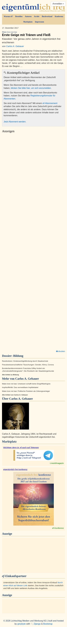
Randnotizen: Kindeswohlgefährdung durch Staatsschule (25, 361)
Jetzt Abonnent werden (15, 122)
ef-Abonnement (50, 103)
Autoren (28, 16)
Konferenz (59, 16)
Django (37, 624)
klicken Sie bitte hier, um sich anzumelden (31, 88)
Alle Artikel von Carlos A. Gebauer (15, 395)
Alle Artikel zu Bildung (10, 375)
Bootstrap (47, 624)
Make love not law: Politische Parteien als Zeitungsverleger (26, 391)
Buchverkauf (47, 16)
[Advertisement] (33, 242)
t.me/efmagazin (57, 463)
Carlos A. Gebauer (15, 46)
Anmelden (58, 4)
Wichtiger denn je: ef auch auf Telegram (21, 447)
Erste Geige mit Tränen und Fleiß (33, 34)
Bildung (18, 355)
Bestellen (19, 16)
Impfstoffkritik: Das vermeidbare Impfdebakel (20, 387)
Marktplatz (27, 22)
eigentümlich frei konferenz (15, 469)
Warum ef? (8, 16)
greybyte (21, 624)
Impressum (39, 22)
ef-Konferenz (58, 528)
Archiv (36, 16)
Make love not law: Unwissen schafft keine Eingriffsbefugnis (26, 384)
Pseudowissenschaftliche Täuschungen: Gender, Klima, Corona (28, 365)
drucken (60, 351)
